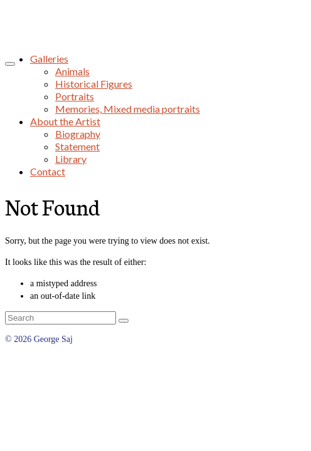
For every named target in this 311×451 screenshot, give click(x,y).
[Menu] (10, 64)
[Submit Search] (124, 321)
